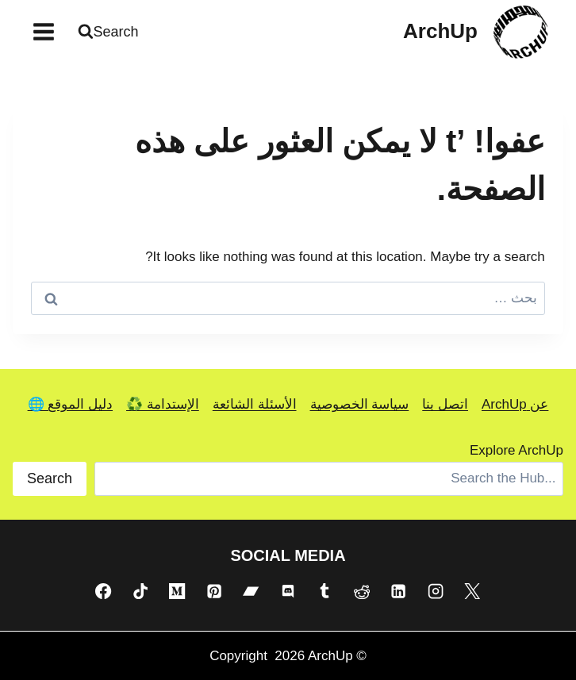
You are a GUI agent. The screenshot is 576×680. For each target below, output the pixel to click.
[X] (472, 591)
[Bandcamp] (251, 591)
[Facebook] (103, 591)
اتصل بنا (445, 404)
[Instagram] (435, 591)
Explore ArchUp (516, 450)
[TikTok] (140, 591)
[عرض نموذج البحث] (110, 32)
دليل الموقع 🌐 (70, 404)
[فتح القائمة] (44, 31)
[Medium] (177, 591)
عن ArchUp (515, 404)
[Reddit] (362, 591)
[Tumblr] (324, 591)
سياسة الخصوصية (359, 404)
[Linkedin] (398, 591)
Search (49, 478)
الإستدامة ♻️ (162, 404)
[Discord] (288, 591)
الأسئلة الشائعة (255, 404)
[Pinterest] (214, 591)
